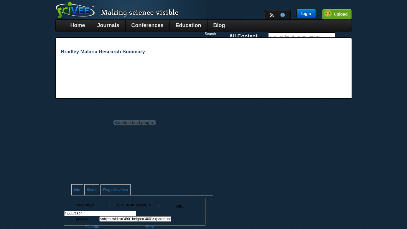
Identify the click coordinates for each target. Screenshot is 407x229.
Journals (108, 25)
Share (92, 190)
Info (77, 190)
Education (188, 25)
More (149, 227)
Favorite (92, 227)
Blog (219, 25)
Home (77, 25)
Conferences (147, 25)
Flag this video (115, 190)
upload (341, 14)
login (306, 13)
